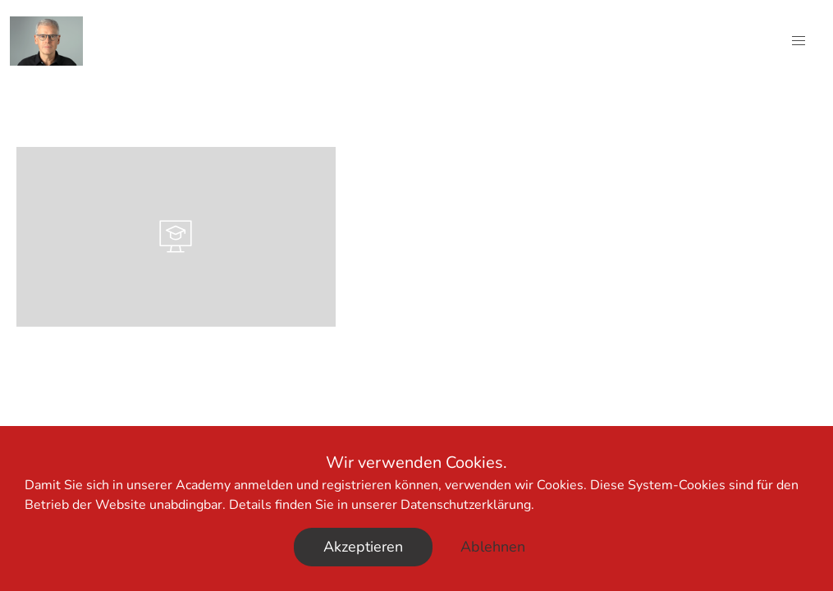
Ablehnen (492, 547)
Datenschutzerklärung (465, 505)
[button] (798, 41)
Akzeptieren (363, 547)
